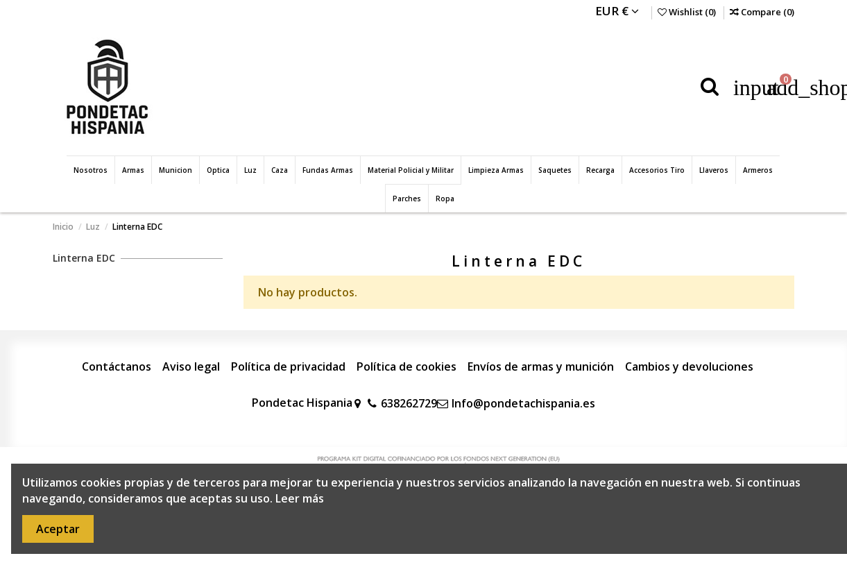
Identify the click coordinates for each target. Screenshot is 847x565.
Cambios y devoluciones (689, 366)
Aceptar (58, 529)
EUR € (617, 11)
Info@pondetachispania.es (523, 403)
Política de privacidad (288, 366)
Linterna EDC (84, 257)
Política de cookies (406, 366)
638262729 (409, 403)
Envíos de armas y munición (541, 366)
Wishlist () (688, 12)
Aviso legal (191, 366)
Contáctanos (116, 366)
